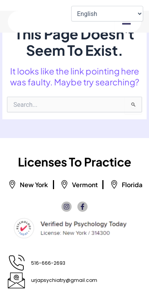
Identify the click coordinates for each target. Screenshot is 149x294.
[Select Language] (107, 13)
